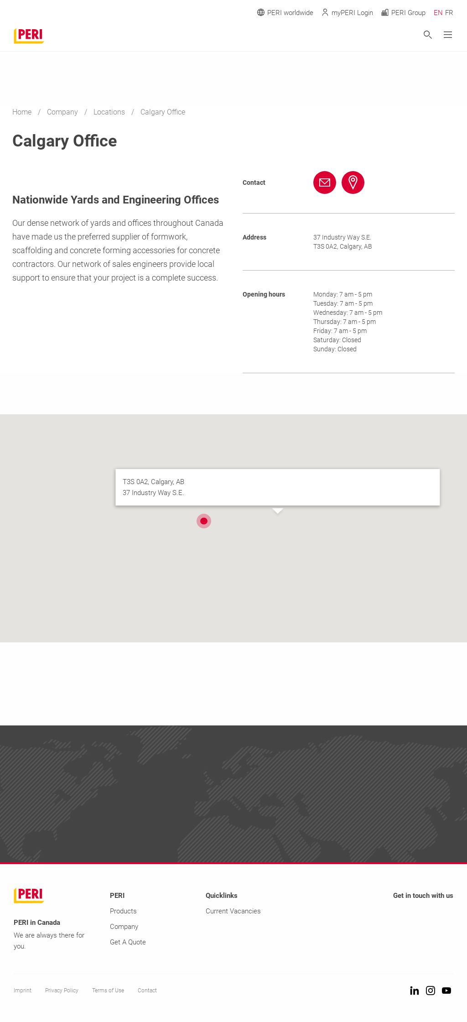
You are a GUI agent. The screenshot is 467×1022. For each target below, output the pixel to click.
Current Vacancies (233, 911)
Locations (110, 112)
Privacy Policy (61, 990)
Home (22, 112)
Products (123, 911)
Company (63, 112)
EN (438, 13)
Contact (147, 990)
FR (449, 13)
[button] (204, 521)
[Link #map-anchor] (354, 182)
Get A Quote (128, 942)
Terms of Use (108, 990)
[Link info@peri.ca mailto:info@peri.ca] (326, 182)
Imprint (22, 990)
